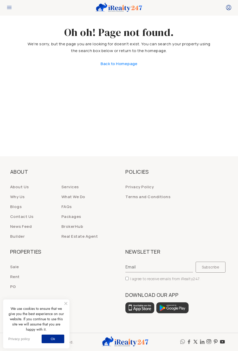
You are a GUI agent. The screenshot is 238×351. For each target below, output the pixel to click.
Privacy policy (19, 339)
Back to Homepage (119, 63)
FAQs (66, 206)
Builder (17, 236)
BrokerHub (72, 226)
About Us (19, 187)
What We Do (73, 196)
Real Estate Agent (79, 236)
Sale (14, 266)
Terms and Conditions (147, 196)
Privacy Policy (139, 187)
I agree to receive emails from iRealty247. (162, 278)
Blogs (16, 206)
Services (70, 187)
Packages (71, 216)
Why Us (17, 196)
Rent (15, 276)
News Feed (21, 226)
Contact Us (22, 216)
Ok (53, 339)
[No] (65, 303)
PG (13, 286)
